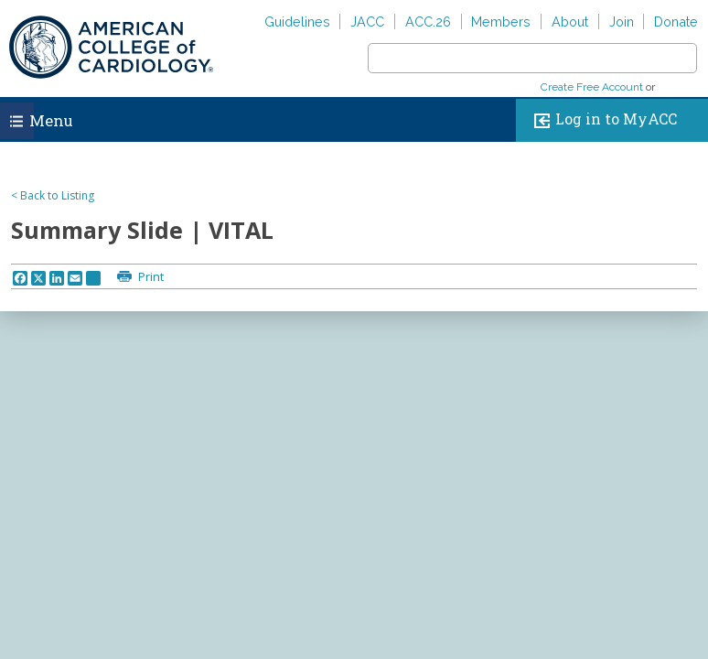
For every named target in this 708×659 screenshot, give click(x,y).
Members (501, 21)
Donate (676, 21)
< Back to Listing (52, 195)
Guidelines (297, 21)
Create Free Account (592, 87)
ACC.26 (428, 21)
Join (621, 21)
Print (149, 276)
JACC (367, 21)
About (570, 21)
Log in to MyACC (601, 120)
